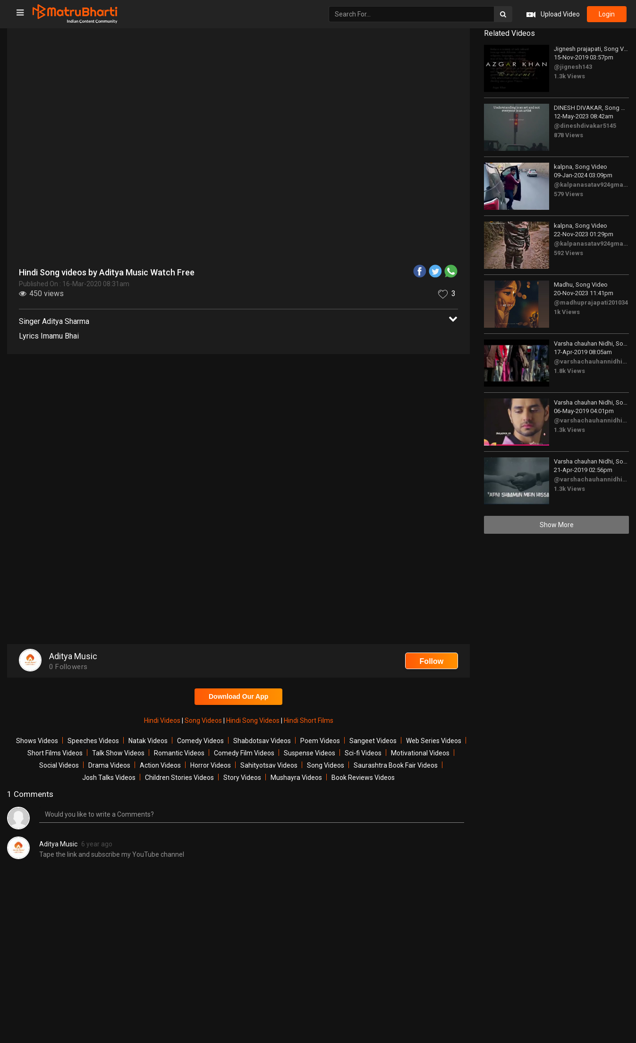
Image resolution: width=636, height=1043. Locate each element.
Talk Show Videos (118, 753)
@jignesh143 (573, 66)
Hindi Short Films (308, 720)
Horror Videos (210, 765)
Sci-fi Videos (363, 753)
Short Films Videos (55, 753)
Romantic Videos (179, 753)
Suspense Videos (309, 753)
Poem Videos (320, 741)
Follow (432, 661)
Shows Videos (37, 741)
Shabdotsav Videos (262, 741)
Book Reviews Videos (363, 777)
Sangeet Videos (373, 741)
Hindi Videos (163, 720)
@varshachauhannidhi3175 (595, 361)
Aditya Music (58, 844)
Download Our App (238, 696)
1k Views (567, 311)
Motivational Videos (420, 753)
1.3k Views (569, 76)
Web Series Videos (433, 741)
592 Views (568, 253)
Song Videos (204, 720)
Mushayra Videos (296, 777)
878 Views (568, 135)
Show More (557, 525)
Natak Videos (148, 741)
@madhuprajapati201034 (591, 302)
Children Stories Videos (179, 777)
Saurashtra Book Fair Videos (396, 765)
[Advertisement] (238, 430)
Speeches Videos (93, 741)
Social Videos (59, 765)
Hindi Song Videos (253, 720)
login (607, 14)
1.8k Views (569, 370)
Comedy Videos (200, 741)
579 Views (568, 194)
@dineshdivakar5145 (585, 125)
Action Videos (160, 765)
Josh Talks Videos (109, 777)
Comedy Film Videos (244, 753)
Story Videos (242, 777)
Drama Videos (109, 765)
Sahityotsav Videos (268, 765)
